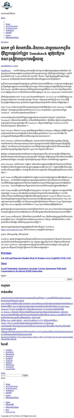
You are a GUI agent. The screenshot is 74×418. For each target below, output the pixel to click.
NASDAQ (10, 352)
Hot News (4, 42)
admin (3, 66)
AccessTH (10, 367)
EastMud (9, 358)
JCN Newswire (11, 28)
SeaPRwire (10, 30)
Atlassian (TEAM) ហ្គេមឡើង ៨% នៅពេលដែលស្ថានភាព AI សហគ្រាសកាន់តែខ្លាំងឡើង (32, 309)
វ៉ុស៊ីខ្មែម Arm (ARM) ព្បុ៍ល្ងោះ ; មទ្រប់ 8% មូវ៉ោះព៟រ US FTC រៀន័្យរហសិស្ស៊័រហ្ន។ (29, 320)
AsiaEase (9, 361)
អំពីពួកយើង (10, 404)
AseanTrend (10, 369)
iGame (8, 35)
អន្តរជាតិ (9, 33)
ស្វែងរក (3, 276)
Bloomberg (10, 354)
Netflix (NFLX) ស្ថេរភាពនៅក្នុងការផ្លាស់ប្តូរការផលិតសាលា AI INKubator (27, 323)
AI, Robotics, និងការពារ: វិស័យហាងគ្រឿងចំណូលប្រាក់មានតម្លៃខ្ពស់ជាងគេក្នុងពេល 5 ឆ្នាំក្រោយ (34, 312)
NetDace (9, 363)
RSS (7, 410)
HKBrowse (10, 365)
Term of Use (10, 412)
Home (8, 24)
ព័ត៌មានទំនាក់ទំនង (12, 38)
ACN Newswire (12, 26)
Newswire (9, 356)
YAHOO (9, 350)
